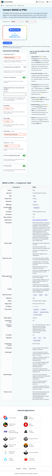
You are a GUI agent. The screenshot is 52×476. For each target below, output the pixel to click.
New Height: (7, 118)
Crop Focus (6, 142)
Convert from (6, 21)
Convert (7, 43)
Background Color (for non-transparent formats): (14, 88)
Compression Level (8, 54)
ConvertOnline (7, 2)
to (23, 21)
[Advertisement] (41, 32)
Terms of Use (32, 468)
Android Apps (40, 2)
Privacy (25, 468)
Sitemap (18, 468)
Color (49, 2)
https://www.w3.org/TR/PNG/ (40, 220)
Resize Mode (7, 131)
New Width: (7, 105)
